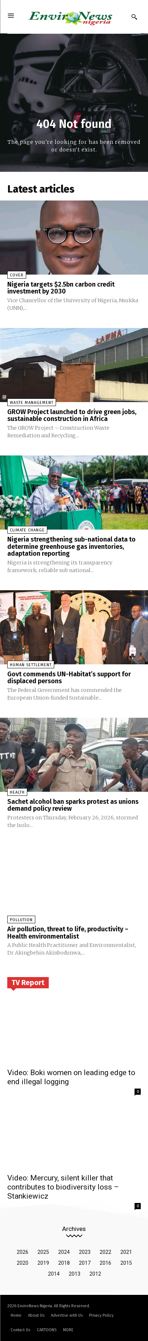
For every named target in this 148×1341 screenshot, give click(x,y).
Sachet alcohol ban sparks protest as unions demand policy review (73, 805)
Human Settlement (31, 665)
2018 (64, 1263)
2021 (126, 1252)
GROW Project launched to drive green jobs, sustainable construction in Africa (71, 415)
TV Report (28, 982)
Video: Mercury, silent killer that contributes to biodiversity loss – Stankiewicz (63, 1187)
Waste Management (31, 402)
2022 (105, 1252)
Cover (17, 275)
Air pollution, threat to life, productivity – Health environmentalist (67, 932)
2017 (85, 1263)
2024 (64, 1252)
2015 (126, 1263)
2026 (22, 1252)
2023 (85, 1252)
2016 (105, 1263)
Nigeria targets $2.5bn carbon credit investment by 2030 (61, 288)
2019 (43, 1263)
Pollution (21, 919)
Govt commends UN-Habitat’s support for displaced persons (69, 677)
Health (17, 792)
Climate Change (27, 530)
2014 (54, 1274)
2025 (43, 1252)
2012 (95, 1274)
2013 (74, 1274)
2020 (22, 1263)
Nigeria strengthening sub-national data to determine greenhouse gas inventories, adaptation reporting (71, 546)
